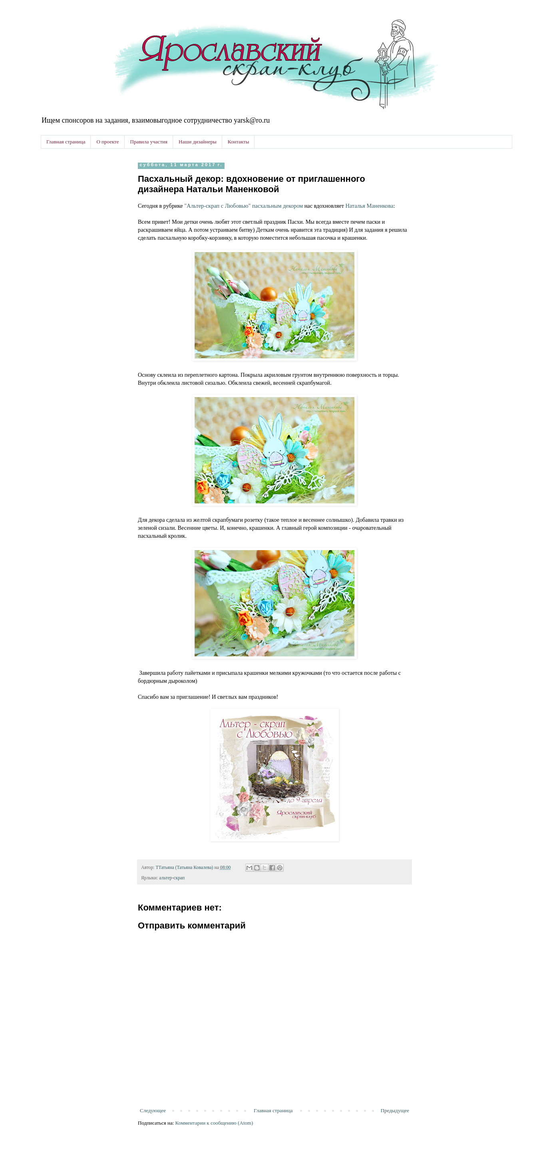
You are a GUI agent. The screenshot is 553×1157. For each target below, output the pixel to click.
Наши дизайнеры (198, 142)
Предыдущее (395, 1110)
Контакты (238, 142)
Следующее (153, 1110)
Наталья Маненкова (369, 206)
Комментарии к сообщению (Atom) (214, 1123)
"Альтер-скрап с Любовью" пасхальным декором (243, 206)
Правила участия (148, 142)
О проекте (107, 142)
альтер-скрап (172, 878)
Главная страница (65, 142)
